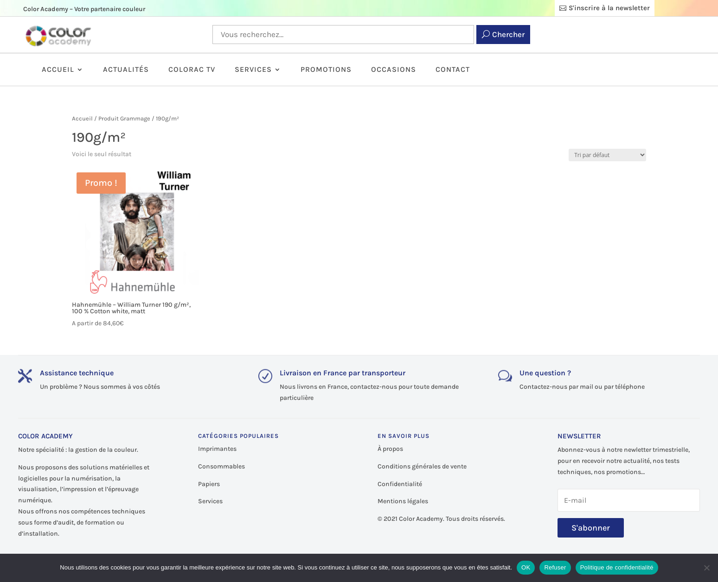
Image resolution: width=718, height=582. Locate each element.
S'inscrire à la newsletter (609, 8)
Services (253, 70)
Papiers (209, 484)
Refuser (555, 567)
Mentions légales (403, 501)
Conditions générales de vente (422, 466)
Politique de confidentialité (617, 567)
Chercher (508, 34)
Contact (453, 70)
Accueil (58, 70)
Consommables (221, 466)
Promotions (326, 70)
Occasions (393, 70)
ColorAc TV (191, 70)
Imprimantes (217, 449)
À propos (390, 449)
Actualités (126, 70)
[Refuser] (706, 567)
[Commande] (607, 155)
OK (525, 567)
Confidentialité (400, 484)
